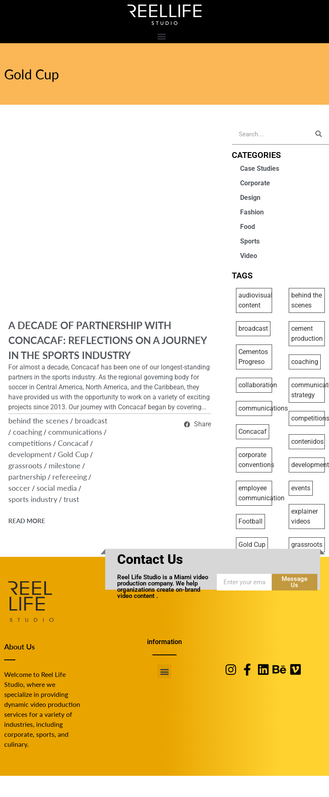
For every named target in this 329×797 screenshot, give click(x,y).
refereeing (69, 476)
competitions (30, 443)
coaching (27, 431)
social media (57, 487)
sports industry (32, 499)
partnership (27, 476)
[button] (161, 36)
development (30, 454)
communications (75, 431)
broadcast (91, 420)
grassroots (25, 465)
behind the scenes (38, 420)
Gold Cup (31, 74)
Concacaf (73, 443)
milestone (65, 465)
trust (71, 499)
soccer (19, 487)
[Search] (318, 134)
